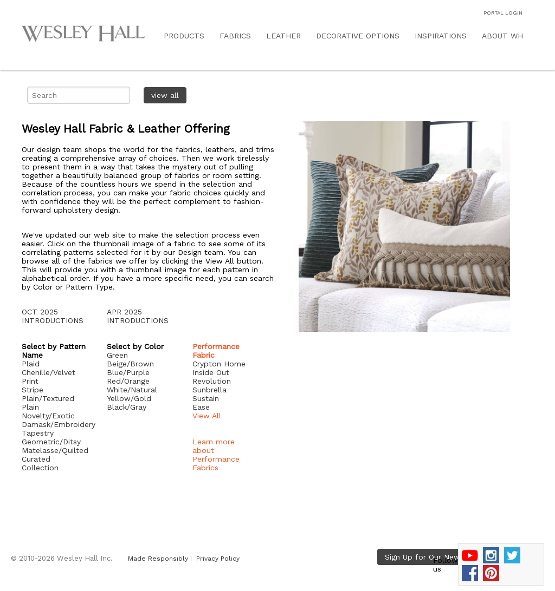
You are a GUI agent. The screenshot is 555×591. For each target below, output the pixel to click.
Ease (201, 407)
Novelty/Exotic (48, 415)
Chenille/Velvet (48, 372)
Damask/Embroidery (58, 424)
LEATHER (283, 35)
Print (30, 381)
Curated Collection (40, 463)
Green (117, 355)
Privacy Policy (218, 558)
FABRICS (235, 35)
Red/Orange (128, 381)
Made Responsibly (158, 558)
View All (206, 415)
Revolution (211, 381)
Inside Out (210, 372)
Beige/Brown (130, 363)
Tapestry (38, 433)
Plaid (31, 363)
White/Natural (132, 389)
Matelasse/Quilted (55, 450)
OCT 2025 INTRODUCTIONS (52, 316)
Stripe (32, 389)
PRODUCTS (184, 35)
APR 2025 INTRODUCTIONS (138, 316)
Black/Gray (126, 407)
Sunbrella (209, 389)
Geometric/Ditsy (51, 441)
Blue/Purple (128, 372)
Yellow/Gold (129, 398)
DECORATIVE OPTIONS (357, 35)
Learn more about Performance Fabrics (216, 454)
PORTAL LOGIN (502, 13)
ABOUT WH (502, 35)
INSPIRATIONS (441, 35)
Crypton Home (219, 363)
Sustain (205, 398)
